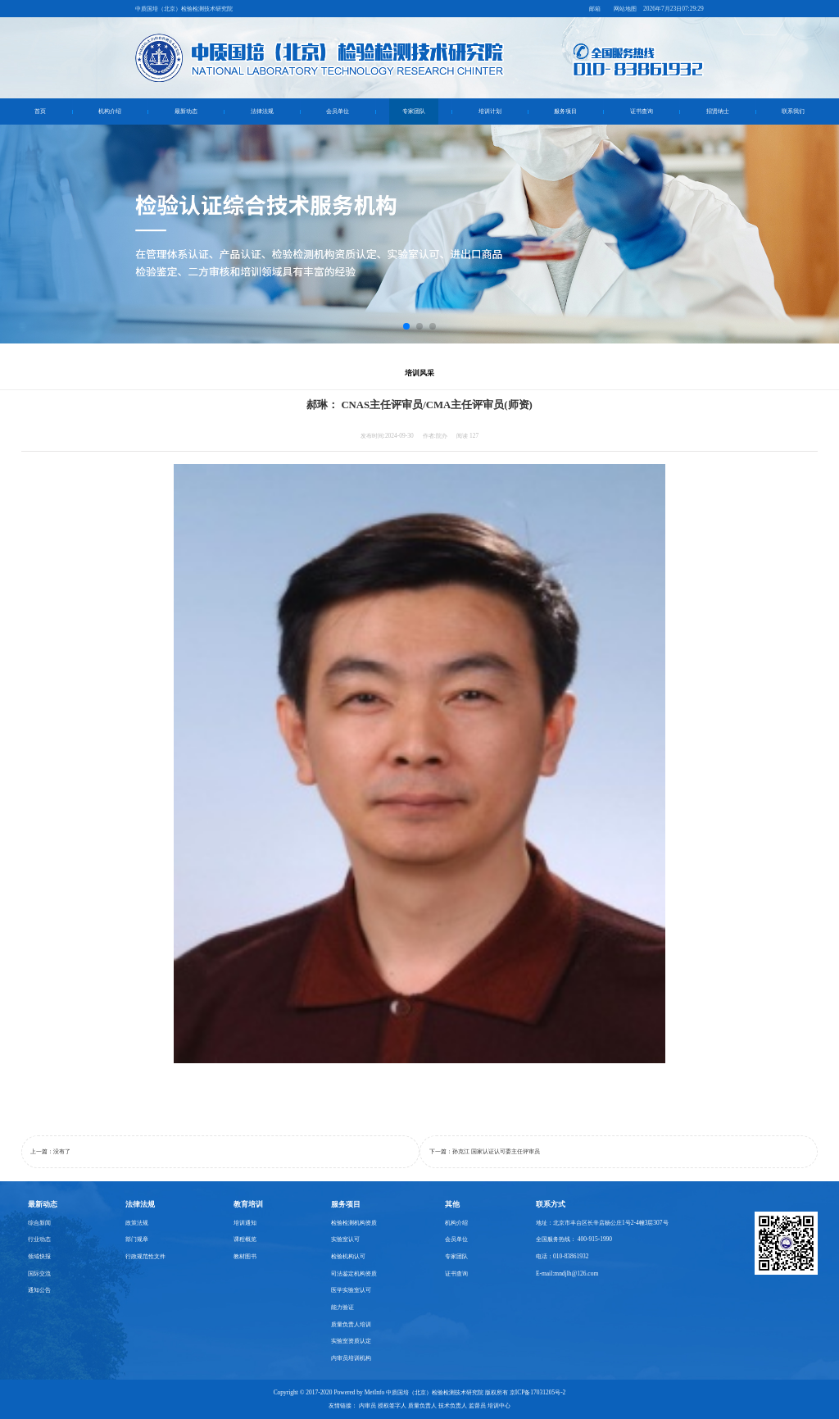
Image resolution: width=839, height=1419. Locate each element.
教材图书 (245, 1256)
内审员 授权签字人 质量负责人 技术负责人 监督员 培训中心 (434, 1405)
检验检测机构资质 (354, 1222)
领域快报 (39, 1256)
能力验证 (342, 1307)
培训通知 (245, 1222)
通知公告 (39, 1290)
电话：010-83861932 (562, 1256)
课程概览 (245, 1239)
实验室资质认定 (351, 1340)
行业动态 (39, 1239)
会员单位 (337, 111)
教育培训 (248, 1204)
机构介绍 (109, 111)
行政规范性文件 (145, 1256)
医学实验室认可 (351, 1290)
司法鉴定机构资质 (354, 1273)
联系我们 (793, 111)
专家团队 (413, 111)
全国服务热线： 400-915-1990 (574, 1239)
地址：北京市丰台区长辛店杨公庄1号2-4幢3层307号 (602, 1222)
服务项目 (565, 111)
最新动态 (186, 111)
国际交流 (39, 1273)
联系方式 (550, 1204)
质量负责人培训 (351, 1324)
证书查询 (641, 111)
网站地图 (625, 8)
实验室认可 (345, 1239)
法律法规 (262, 111)
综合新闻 (39, 1222)
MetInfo (374, 1392)
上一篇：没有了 (50, 1151)
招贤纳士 (717, 111)
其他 (452, 1204)
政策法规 (136, 1222)
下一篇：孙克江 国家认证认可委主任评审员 (484, 1151)
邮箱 (595, 8)
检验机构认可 (348, 1256)
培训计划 (489, 111)
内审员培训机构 (351, 1358)
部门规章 (136, 1239)
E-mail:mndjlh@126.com (567, 1273)
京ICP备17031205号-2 (538, 1392)
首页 (40, 111)
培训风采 (419, 373)
